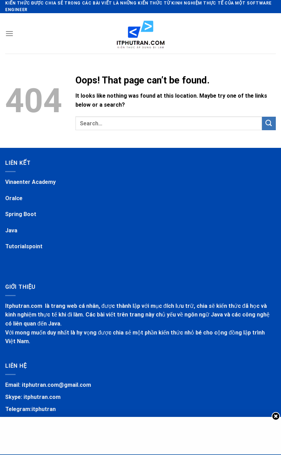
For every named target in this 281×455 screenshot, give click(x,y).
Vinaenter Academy (30, 182)
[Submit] (269, 123)
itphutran (43, 409)
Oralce (13, 198)
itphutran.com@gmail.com (56, 385)
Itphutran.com (24, 306)
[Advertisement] (140, 434)
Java (11, 230)
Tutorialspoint (24, 246)
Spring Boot (20, 214)
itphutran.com (42, 397)
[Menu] (9, 33)
